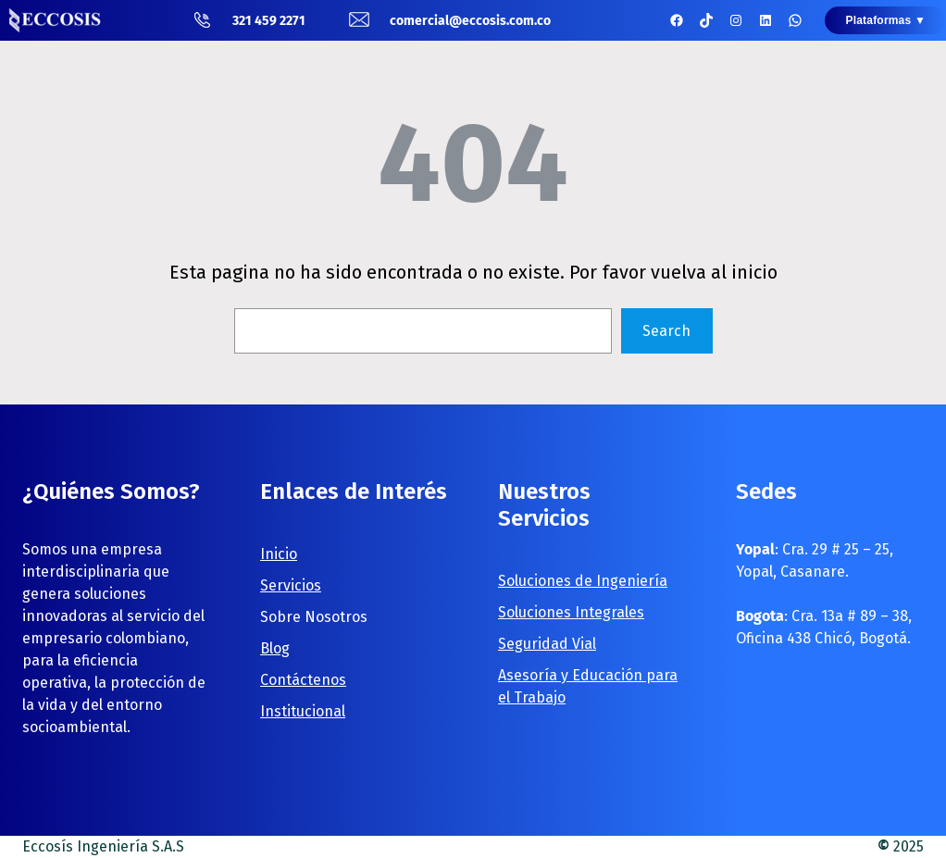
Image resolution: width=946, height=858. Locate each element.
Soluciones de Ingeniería (582, 581)
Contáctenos (303, 680)
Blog (275, 648)
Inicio (278, 554)
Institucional (302, 711)
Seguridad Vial (547, 644)
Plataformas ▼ (885, 20)
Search (666, 331)
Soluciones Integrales (571, 612)
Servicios (290, 585)
